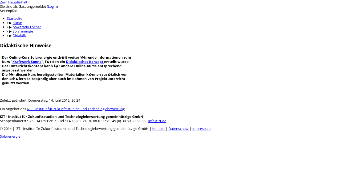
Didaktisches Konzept (85, 61)
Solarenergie (10, 136)
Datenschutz (178, 128)
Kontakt (158, 128)
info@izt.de (157, 120)
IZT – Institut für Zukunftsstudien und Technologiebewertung (76, 108)
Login (52, 6)
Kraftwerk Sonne (27, 61)
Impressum (201, 128)
